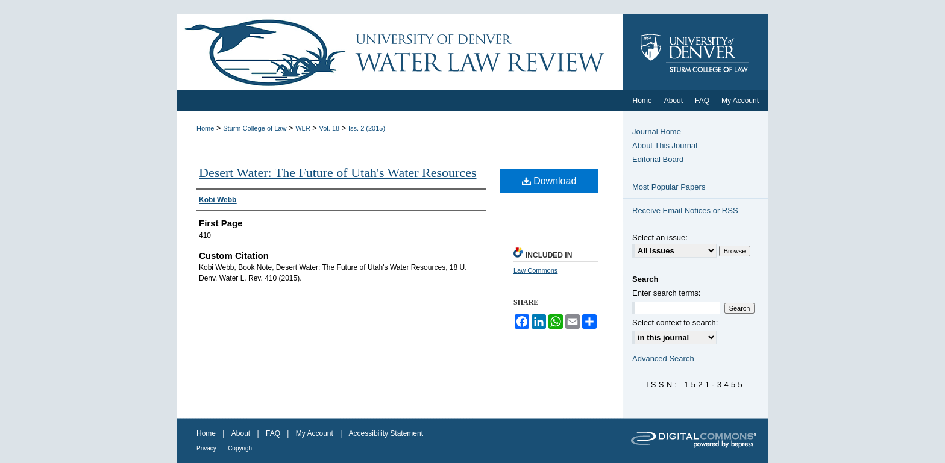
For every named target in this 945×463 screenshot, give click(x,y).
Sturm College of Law (254, 128)
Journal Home (656, 131)
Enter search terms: (666, 292)
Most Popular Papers (668, 186)
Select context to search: (675, 322)
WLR (302, 128)
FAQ (273, 433)
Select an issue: (660, 237)
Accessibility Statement (386, 433)
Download (549, 181)
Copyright (241, 448)
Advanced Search (663, 358)
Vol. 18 (329, 128)
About (240, 433)
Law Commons (535, 270)
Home (205, 128)
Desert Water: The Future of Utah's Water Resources (337, 172)
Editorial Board (657, 159)
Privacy (206, 448)
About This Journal (664, 145)
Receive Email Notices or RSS (685, 210)
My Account (314, 433)
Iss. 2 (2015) (366, 128)
